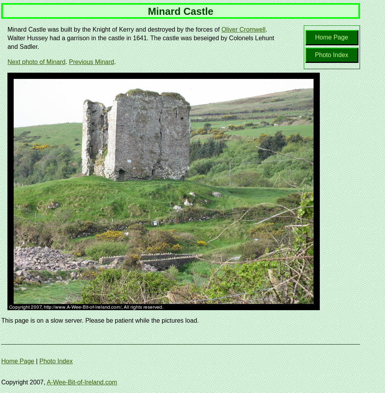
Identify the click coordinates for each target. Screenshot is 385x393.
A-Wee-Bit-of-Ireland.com (82, 382)
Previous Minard (91, 62)
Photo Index (331, 55)
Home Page (331, 37)
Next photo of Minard (36, 62)
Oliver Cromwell (243, 29)
